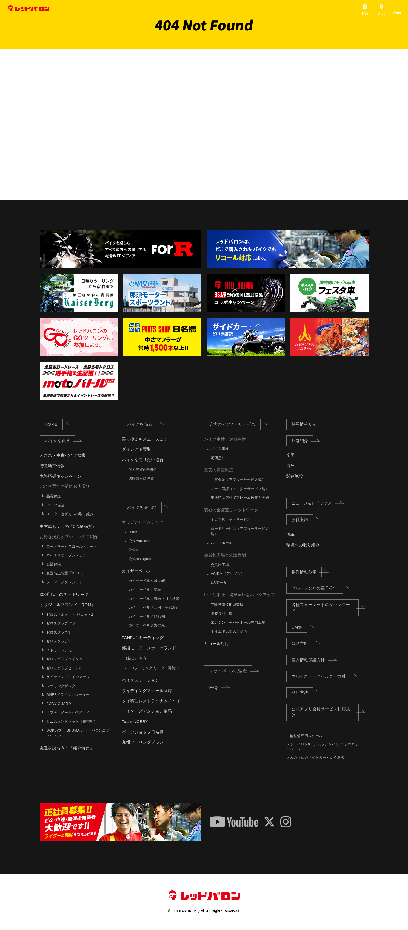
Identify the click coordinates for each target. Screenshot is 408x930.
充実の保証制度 (218, 470)
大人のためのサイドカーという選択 (315, 757)
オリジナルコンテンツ (143, 522)
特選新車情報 (52, 465)
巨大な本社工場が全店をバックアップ (239, 595)
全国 (290, 455)
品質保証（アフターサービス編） (238, 480)
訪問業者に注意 (141, 478)
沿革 (290, 534)
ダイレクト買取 (136, 449)
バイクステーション (140, 680)
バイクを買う (60, 440)
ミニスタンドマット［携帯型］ (71, 721)
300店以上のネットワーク (64, 594)
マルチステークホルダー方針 (321, 676)
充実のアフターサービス (235, 424)
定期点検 (218, 458)
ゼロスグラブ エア (61, 623)
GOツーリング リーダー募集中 (154, 668)
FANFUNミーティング (143, 637)
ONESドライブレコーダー (67, 695)
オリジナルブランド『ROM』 (68, 604)
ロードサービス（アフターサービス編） (240, 531)
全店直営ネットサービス (231, 519)
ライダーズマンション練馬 (147, 711)
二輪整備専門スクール (304, 736)
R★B (133, 532)
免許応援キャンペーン (61, 476)
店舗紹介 (302, 440)
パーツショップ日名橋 (143, 732)
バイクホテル (222, 543)
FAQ (216, 686)
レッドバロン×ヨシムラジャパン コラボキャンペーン (322, 747)
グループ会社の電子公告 (317, 588)
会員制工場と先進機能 (225, 555)
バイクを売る (142, 424)
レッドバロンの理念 (230, 670)
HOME (54, 424)
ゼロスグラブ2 (58, 641)
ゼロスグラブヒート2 (63, 668)
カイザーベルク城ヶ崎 (147, 581)
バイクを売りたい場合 (143, 459)
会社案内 (302, 519)
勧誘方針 (302, 643)
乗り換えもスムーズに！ (145, 439)
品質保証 (53, 496)
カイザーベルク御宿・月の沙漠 (154, 598)
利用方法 (302, 692)
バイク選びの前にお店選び (65, 486)
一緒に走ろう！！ (138, 658)
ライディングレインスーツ (68, 677)
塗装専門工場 (222, 614)
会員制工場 (220, 565)
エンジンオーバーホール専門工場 (238, 622)
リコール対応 (216, 643)
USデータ (219, 583)
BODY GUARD (58, 704)
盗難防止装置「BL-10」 (65, 573)
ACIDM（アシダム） (227, 574)
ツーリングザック (60, 686)
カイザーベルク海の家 (147, 625)
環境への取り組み (303, 544)
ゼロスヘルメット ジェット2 (69, 614)
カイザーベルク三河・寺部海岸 (154, 607)
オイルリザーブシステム (66, 555)
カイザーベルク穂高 (145, 589)
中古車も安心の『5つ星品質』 (68, 526)
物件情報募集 (307, 571)
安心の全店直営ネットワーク (231, 510)
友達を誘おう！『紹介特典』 (67, 748)
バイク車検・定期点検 (225, 439)
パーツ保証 (55, 505)
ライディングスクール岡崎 (147, 690)
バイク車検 (220, 449)
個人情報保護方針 (311, 659)
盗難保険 (53, 564)
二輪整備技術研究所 (227, 605)
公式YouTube (139, 541)
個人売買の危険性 (143, 469)
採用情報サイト (306, 424)
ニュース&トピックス (314, 502)
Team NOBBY (135, 721)
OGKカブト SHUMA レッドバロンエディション (78, 733)
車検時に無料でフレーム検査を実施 (240, 497)
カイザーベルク (136, 570)
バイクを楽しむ (144, 507)
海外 (290, 465)
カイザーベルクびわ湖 (147, 616)
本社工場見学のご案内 (229, 631)
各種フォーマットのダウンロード (325, 607)
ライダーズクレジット (64, 582)
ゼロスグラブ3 (58, 632)
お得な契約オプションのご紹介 (69, 536)
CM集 (299, 626)
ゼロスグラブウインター (66, 659)
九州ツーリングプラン (143, 742)
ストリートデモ (59, 650)
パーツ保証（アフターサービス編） (240, 489)
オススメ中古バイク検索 (63, 455)
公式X (133, 550)
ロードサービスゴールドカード (71, 546)
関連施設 (294, 476)
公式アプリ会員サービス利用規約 (325, 712)
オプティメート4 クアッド (67, 712)
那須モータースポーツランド (149, 648)
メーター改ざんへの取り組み (69, 514)
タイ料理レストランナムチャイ (151, 701)
